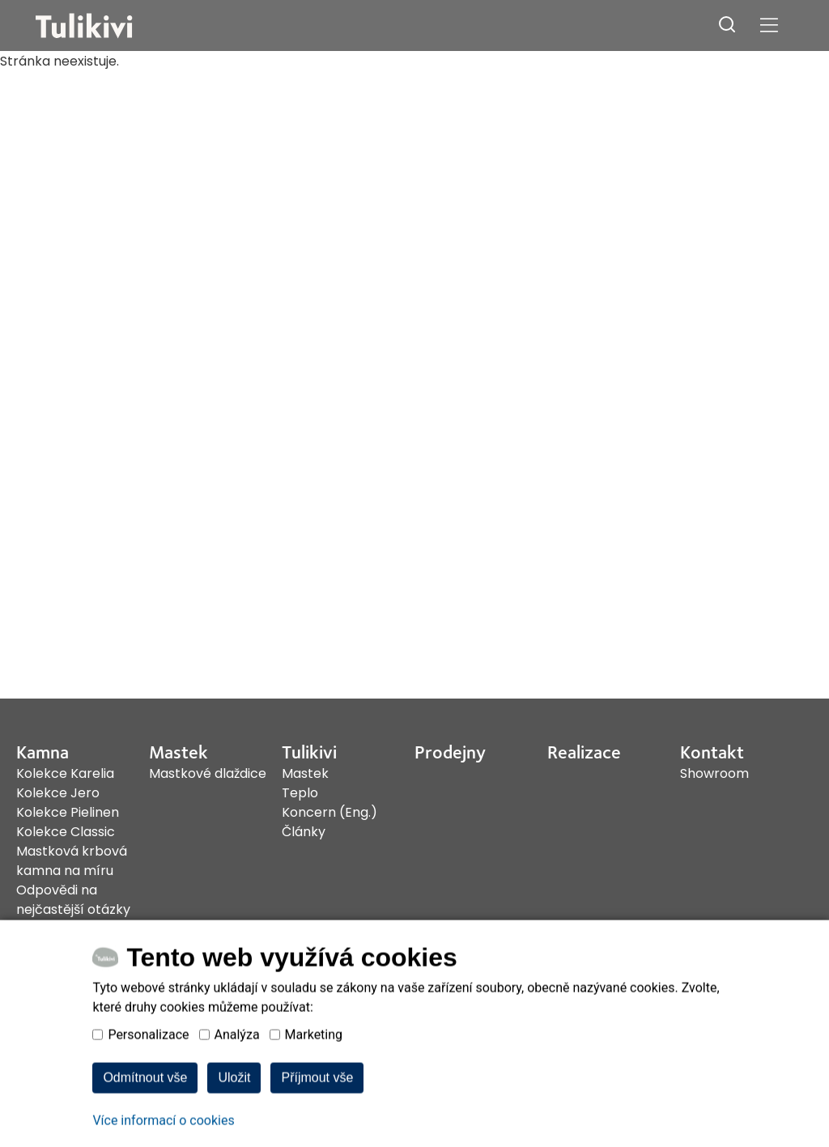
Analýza (237, 1078)
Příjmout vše (317, 1121)
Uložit (234, 1121)
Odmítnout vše (145, 1121)
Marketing (313, 1078)
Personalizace (148, 1078)
